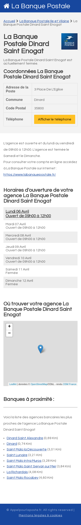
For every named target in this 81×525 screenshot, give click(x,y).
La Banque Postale (40, 6)
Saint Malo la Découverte (27, 449)
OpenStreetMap (39, 384)
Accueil (9, 21)
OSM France (69, 384)
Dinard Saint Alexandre (25, 438)
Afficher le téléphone (54, 119)
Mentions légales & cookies (40, 515)
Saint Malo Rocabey (22, 477)
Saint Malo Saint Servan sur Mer (31, 466)
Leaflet (12, 384)
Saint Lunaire (17, 455)
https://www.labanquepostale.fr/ (29, 174)
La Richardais (17, 472)
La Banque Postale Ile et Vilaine (44, 21)
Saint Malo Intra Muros (24, 460)
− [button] (9, 333)
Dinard (12, 443)
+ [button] (9, 326)
